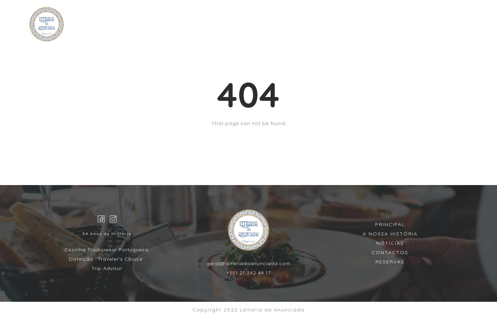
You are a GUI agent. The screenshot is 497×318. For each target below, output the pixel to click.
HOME (190, 25)
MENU (258, 25)
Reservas (224, 25)
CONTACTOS (296, 25)
